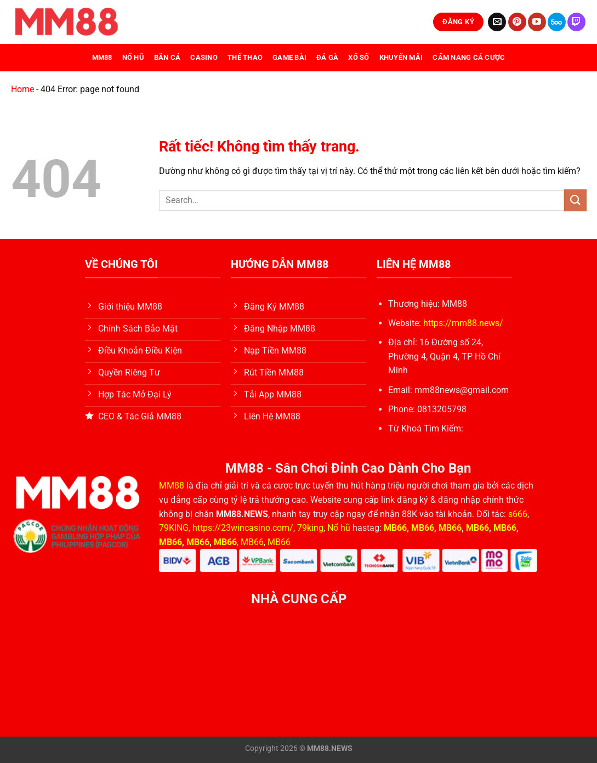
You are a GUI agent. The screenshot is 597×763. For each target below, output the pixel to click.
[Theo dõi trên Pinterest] (517, 22)
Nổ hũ (339, 528)
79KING (174, 528)
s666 (517, 514)
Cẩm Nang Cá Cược (469, 57)
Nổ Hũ (133, 57)
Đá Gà (327, 57)
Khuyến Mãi (401, 57)
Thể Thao (245, 57)
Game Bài (289, 57)
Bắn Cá (167, 57)
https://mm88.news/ (463, 323)
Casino (204, 57)
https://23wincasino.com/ (242, 528)
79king (310, 528)
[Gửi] (575, 200)
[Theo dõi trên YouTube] (537, 22)
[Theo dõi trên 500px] (557, 22)
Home (22, 89)
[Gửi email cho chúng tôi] (497, 22)
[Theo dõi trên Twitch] (576, 22)
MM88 (102, 57)
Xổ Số (358, 57)
